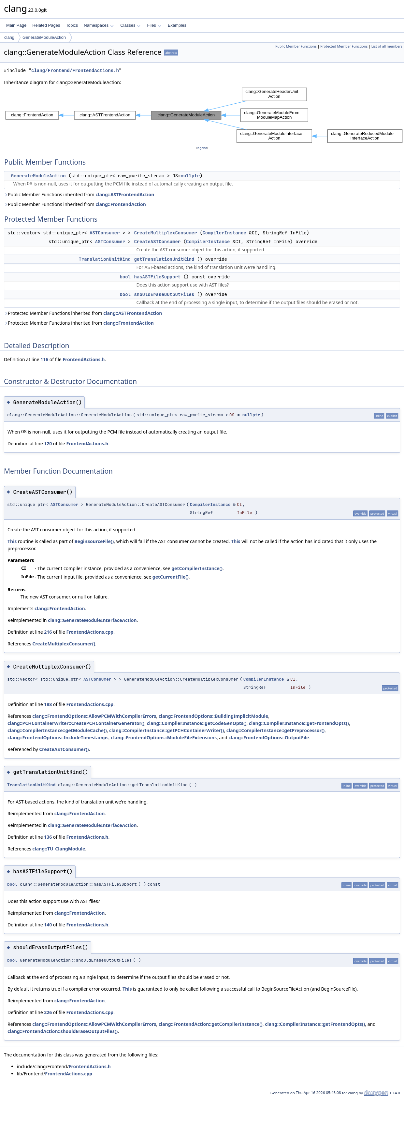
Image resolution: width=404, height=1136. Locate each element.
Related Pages (46, 25)
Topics (72, 25)
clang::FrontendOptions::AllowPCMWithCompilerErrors (94, 716)
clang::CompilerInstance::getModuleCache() (57, 730)
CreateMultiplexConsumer (165, 233)
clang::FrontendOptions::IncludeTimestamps (57, 737)
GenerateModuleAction (44, 37)
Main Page (16, 25)
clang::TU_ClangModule (58, 849)
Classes (130, 25)
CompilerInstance (224, 233)
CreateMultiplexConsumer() (63, 644)
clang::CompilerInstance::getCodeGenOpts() (197, 723)
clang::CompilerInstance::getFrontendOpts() (299, 723)
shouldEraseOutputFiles (164, 294)
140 (48, 925)
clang (9, 37)
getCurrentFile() (170, 577)
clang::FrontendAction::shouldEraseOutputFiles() (62, 1031)
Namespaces (98, 25)
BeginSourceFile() (94, 541)
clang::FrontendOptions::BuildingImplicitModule (213, 716)
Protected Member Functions (344, 46)
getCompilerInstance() (197, 568)
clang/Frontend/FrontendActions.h (75, 70)
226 (48, 1012)
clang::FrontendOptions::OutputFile (268, 737)
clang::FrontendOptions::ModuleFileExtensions (164, 737)
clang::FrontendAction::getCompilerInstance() (211, 1024)
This (12, 541)
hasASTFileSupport (157, 277)
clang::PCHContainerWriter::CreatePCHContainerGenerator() (75, 723)
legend (202, 148)
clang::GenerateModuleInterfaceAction (92, 620)
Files (154, 25)
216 (48, 632)
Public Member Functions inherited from (79, 194)
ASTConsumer (105, 233)
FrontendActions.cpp (89, 632)
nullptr (190, 176)
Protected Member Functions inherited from (83, 313)
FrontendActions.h (84, 359)
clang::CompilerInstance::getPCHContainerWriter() (166, 730)
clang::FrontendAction (120, 204)
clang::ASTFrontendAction (124, 194)
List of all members (386, 46)
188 (48, 704)
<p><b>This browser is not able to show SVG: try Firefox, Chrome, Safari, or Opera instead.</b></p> (204, 115)
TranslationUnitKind (105, 259)
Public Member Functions (296, 46)
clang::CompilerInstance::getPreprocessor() (275, 730)
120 (48, 443)
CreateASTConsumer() (64, 749)
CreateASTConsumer (157, 241)
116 (44, 359)
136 (48, 837)
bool (125, 277)
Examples (177, 25)
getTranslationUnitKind (164, 259)
